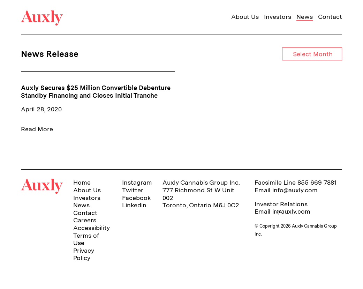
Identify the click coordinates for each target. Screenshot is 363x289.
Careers (84, 220)
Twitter (132, 190)
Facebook (136, 197)
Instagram (137, 182)
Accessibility (91, 227)
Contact (330, 16)
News (304, 16)
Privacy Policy (83, 254)
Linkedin (134, 205)
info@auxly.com (295, 190)
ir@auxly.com (291, 211)
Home (82, 182)
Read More (37, 129)
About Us (245, 16)
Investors (277, 16)
